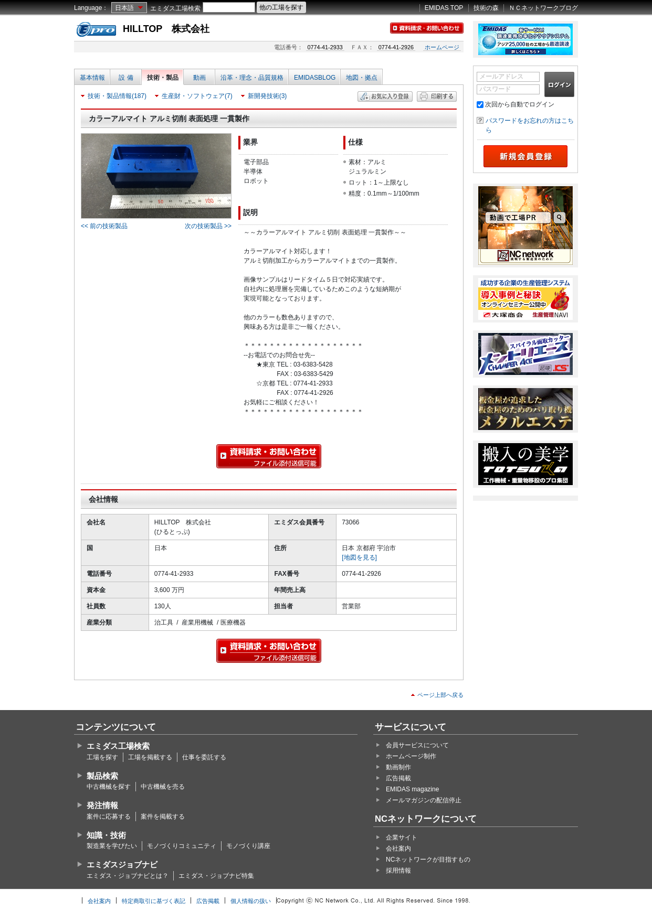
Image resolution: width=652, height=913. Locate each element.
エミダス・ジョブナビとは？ (128, 875)
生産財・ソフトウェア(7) (197, 96)
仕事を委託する (204, 757)
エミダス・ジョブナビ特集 (216, 875)
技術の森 (486, 8)
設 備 (126, 77)
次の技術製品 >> (208, 226)
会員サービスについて (417, 745)
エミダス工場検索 (175, 8)
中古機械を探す (109, 786)
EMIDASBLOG (314, 77)
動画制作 (398, 767)
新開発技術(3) (267, 96)
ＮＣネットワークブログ (543, 8)
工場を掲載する (150, 757)
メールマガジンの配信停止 (423, 800)
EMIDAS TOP (444, 8)
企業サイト (401, 837)
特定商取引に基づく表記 (153, 901)
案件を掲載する (163, 816)
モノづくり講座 (248, 846)
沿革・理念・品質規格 (251, 77)
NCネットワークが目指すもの (428, 859)
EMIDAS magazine (412, 789)
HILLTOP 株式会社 (166, 29)
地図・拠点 (361, 77)
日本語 (124, 8)
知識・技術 (106, 835)
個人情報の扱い (250, 901)
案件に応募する (109, 816)
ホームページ (442, 47)
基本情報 (92, 77)
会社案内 (398, 848)
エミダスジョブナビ (122, 864)
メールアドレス (501, 76)
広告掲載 (398, 778)
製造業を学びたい (112, 846)
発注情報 (102, 805)
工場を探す (102, 757)
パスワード (495, 89)
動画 (199, 77)
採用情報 (398, 870)
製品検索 (102, 775)
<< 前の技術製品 (104, 226)
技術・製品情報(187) (117, 96)
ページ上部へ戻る (440, 695)
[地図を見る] (359, 557)
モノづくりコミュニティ (181, 846)
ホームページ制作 (411, 756)
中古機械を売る (163, 786)
